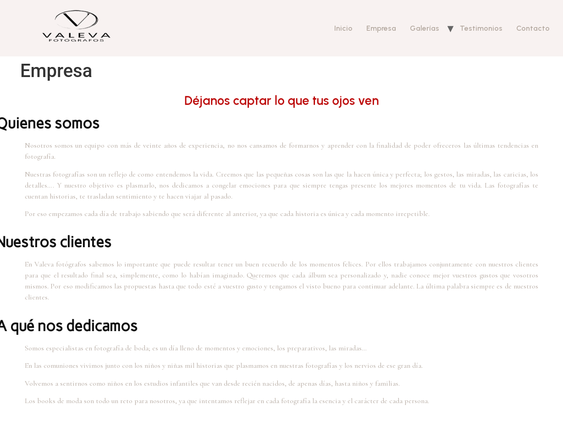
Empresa (381, 28)
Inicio (343, 28)
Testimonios (481, 28)
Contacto (533, 28)
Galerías (424, 28)
